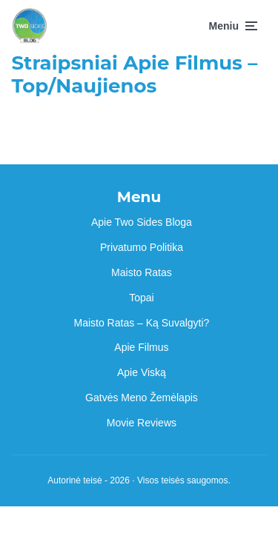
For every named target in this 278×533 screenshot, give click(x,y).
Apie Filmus (141, 347)
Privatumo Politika (141, 247)
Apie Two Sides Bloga (141, 222)
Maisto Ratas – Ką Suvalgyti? (142, 323)
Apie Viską (141, 372)
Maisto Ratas (141, 272)
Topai (141, 298)
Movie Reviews (141, 423)
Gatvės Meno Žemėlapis (141, 397)
